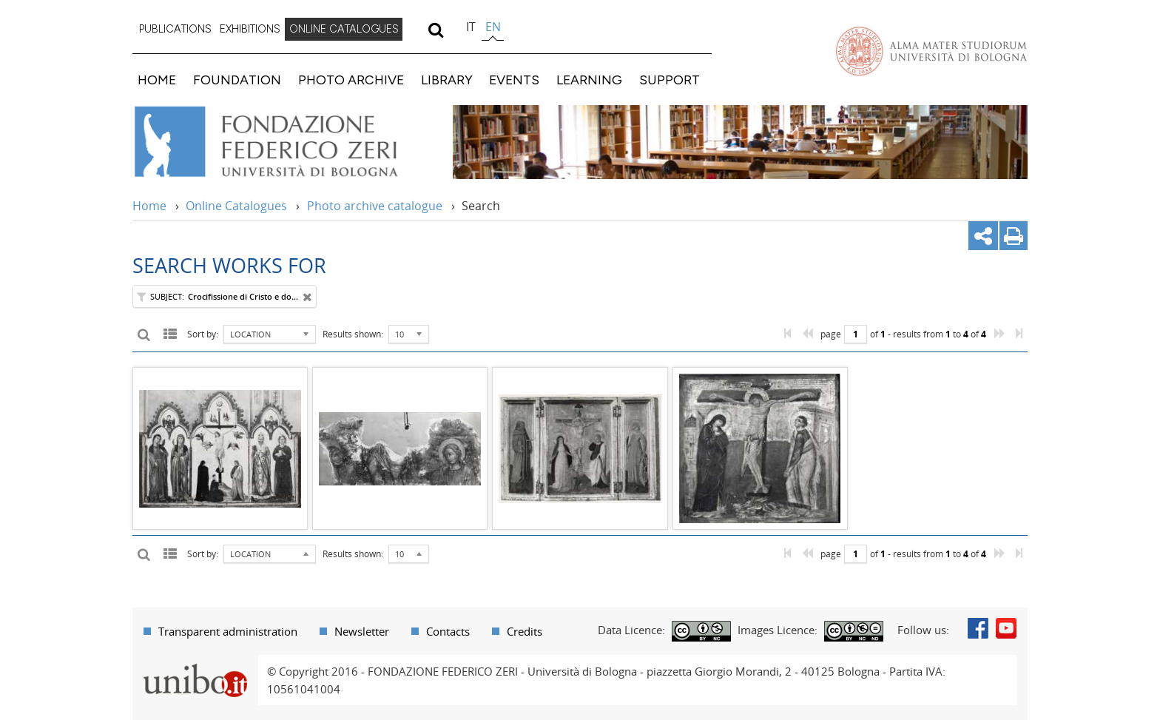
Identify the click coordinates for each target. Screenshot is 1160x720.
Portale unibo (195, 663)
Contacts (448, 631)
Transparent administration (227, 631)
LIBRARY (447, 79)
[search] (435, 29)
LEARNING (589, 79)
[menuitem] (175, 29)
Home (149, 206)
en (493, 26)
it (471, 26)
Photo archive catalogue (374, 206)
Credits (524, 631)
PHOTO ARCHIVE (351, 79)
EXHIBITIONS (250, 29)
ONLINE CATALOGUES (344, 29)
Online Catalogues (236, 206)
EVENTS (514, 79)
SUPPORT (669, 79)
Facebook (978, 628)
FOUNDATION (237, 79)
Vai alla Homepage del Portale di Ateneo (931, 51)
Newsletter (361, 631)
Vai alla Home (285, 142)
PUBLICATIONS (175, 29)
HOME (157, 79)
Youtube (1006, 628)
